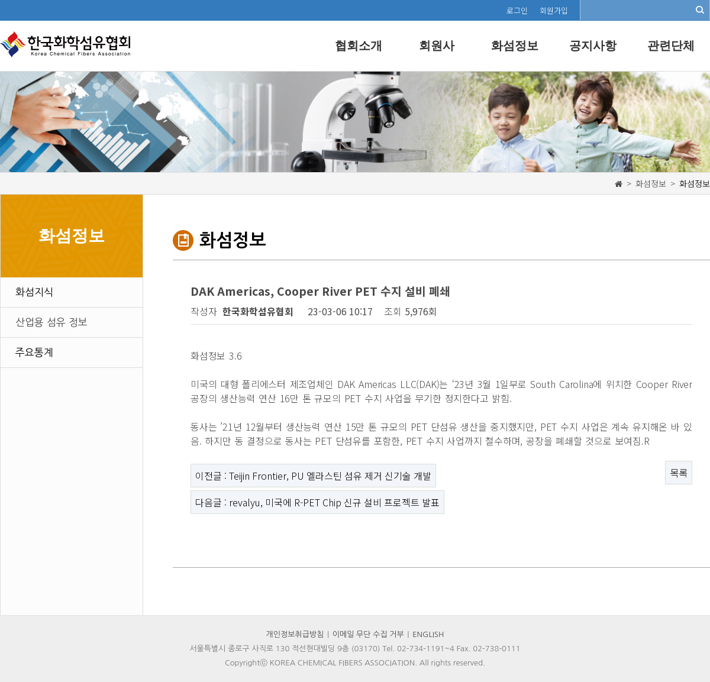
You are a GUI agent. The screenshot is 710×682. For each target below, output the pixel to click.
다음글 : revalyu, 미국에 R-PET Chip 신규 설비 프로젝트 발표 (317, 502)
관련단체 (671, 45)
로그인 (517, 10)
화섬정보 (514, 45)
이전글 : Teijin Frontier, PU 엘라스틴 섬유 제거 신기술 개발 (313, 475)
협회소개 (358, 45)
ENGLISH (428, 634)
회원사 (436, 45)
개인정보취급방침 (295, 634)
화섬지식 (34, 292)
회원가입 (554, 10)
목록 (679, 473)
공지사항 (593, 45)
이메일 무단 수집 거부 (368, 634)
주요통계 (34, 352)
